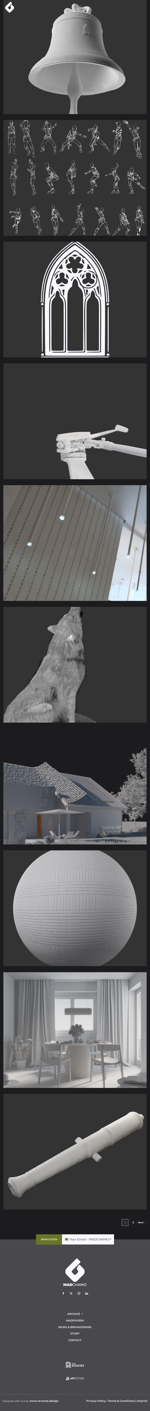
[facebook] (63, 1293)
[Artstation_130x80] (75, 1373)
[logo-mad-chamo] (9, 3)
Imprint (142, 1401)
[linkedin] (87, 1293)
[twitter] (71, 1293)
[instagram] (79, 1293)
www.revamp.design (44, 1401)
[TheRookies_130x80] (75, 1359)
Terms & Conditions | (122, 1401)
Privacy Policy (96, 1401)
